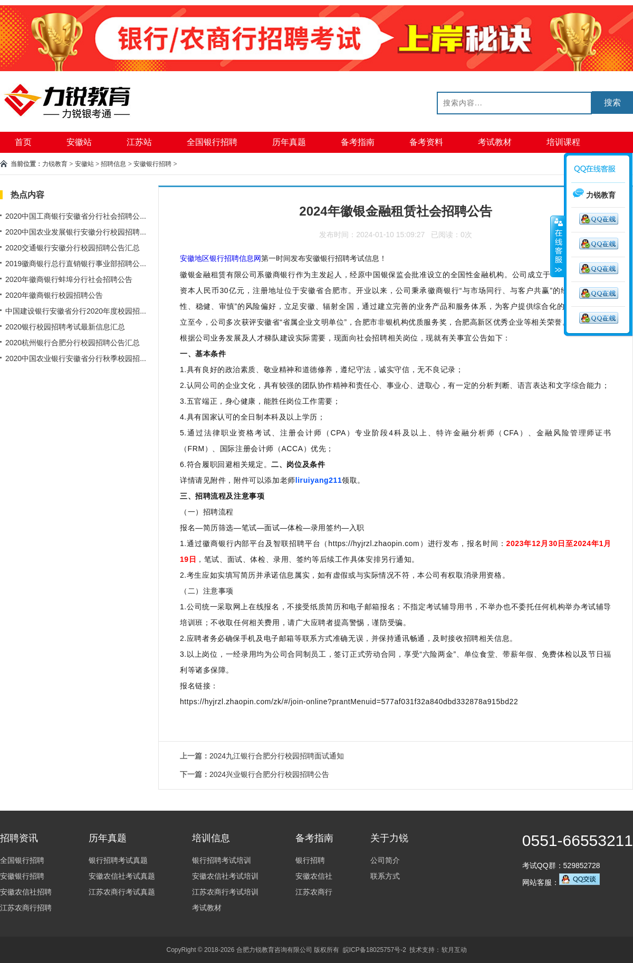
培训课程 (563, 142)
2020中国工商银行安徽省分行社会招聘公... (75, 216)
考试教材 (495, 142)
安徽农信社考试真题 (122, 876)
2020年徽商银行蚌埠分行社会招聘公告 (68, 279)
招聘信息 (113, 164)
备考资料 (426, 142)
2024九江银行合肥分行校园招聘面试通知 (276, 756)
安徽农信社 (313, 876)
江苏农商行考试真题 (122, 892)
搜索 (612, 102)
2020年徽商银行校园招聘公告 (54, 295)
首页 (23, 142)
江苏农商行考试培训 (225, 892)
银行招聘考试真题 (118, 860)
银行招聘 (310, 860)
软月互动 (454, 950)
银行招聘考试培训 (221, 860)
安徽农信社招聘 (26, 892)
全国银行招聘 (212, 142)
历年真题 (289, 142)
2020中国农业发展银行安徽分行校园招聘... (75, 232)
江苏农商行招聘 (26, 907)
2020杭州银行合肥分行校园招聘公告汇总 (72, 342)
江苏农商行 (313, 892)
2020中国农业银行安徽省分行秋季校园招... (75, 358)
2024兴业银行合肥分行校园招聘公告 (269, 774)
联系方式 (385, 876)
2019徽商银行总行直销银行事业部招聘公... (75, 263)
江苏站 (139, 142)
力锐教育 (55, 164)
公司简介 (385, 860)
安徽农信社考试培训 (225, 876)
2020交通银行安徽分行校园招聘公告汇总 (72, 248)
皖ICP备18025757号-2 (374, 950)
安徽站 (79, 142)
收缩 (557, 246)
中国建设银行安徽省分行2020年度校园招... (75, 311)
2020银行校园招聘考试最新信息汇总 (65, 327)
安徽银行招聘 (152, 164)
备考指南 (358, 142)
